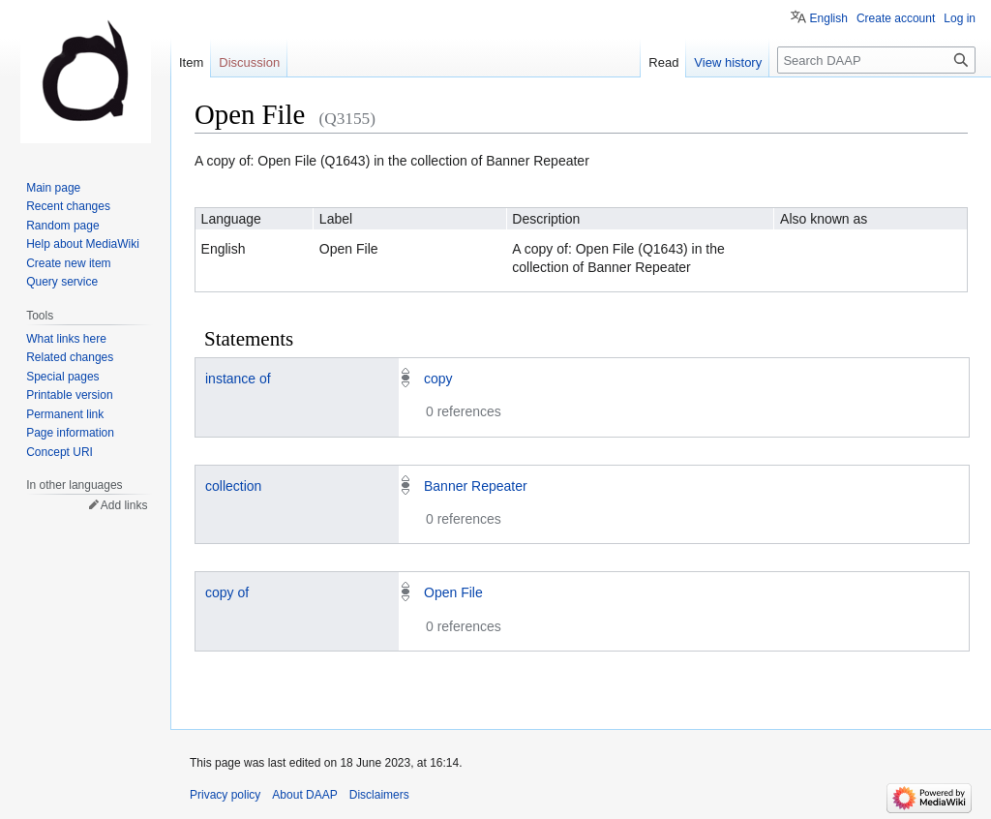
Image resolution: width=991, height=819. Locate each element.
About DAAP (304, 795)
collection (233, 486)
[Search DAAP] (876, 60)
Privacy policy (225, 795)
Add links (124, 505)
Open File (453, 592)
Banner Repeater (475, 486)
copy (438, 378)
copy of (227, 592)
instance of (238, 378)
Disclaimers (379, 795)
